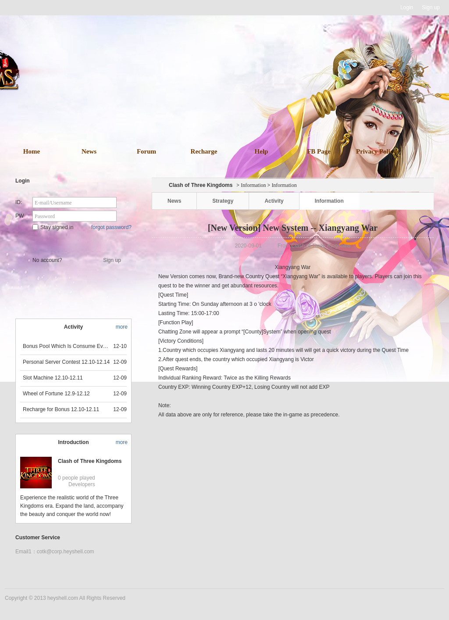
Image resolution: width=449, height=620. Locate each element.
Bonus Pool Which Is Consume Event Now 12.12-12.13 (66, 346)
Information (253, 185)
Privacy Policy (376, 151)
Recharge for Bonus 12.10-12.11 (61, 409)
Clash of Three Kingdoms (89, 461)
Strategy (222, 201)
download (237, 104)
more (122, 327)
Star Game (74, 242)
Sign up (431, 7)
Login (406, 7)
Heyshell (32, 7)
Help (261, 151)
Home (31, 151)
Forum (146, 151)
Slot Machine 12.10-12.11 (53, 378)
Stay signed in (52, 227)
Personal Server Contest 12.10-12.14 (66, 362)
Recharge (204, 151)
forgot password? (111, 227)
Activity (273, 201)
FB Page (319, 151)
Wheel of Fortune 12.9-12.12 (56, 394)
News (89, 151)
